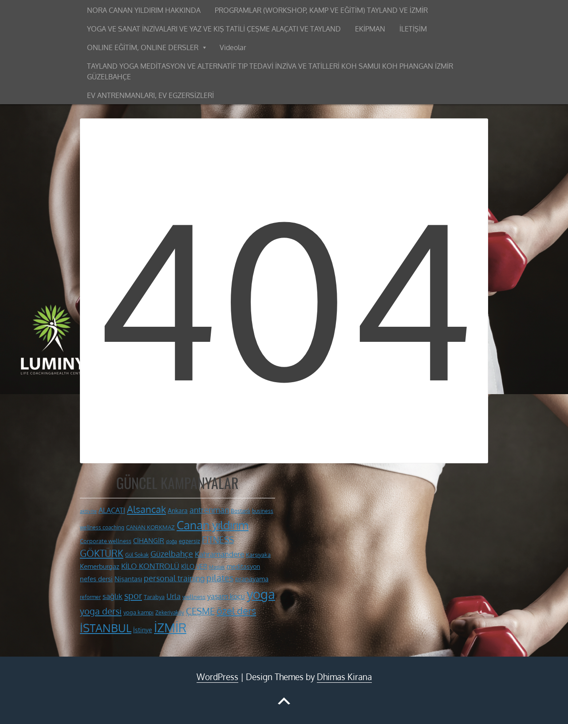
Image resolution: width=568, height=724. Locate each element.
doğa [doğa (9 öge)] (171, 541)
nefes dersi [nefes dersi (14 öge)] (96, 579)
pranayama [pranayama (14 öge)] (251, 579)
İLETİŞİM (413, 28)
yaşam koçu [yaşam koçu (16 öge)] (226, 596)
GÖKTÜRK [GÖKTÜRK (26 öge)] (101, 553)
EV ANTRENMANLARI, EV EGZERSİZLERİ (150, 95)
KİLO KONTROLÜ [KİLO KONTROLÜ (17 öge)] (150, 566)
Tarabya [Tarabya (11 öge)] (154, 596)
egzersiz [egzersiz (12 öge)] (189, 540)
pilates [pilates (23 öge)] (219, 577)
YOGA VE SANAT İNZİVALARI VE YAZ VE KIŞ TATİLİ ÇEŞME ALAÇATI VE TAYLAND (214, 28)
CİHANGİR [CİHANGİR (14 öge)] (148, 540)
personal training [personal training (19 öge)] (174, 578)
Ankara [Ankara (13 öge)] (178, 510)
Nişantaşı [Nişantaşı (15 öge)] (128, 578)
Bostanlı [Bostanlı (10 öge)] (240, 511)
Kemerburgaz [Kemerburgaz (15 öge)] (99, 566)
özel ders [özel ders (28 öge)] (236, 611)
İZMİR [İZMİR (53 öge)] (170, 627)
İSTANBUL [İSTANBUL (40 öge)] (105, 628)
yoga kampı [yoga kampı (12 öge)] (138, 612)
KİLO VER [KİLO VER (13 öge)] (194, 566)
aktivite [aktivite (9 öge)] (88, 511)
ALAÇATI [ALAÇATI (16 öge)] (112, 510)
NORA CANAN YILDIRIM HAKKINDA (144, 10)
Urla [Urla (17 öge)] (173, 596)
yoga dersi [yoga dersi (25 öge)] (101, 611)
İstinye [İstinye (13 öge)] (142, 630)
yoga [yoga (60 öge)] (261, 594)
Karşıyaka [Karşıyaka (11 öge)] (258, 554)
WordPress (217, 676)
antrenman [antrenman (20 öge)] (209, 510)
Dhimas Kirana (344, 676)
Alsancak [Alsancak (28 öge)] (146, 509)
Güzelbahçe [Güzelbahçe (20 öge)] (171, 553)
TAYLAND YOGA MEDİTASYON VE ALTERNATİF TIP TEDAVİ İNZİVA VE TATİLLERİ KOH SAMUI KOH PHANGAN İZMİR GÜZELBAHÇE (270, 71)
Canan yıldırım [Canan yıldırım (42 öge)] (212, 525)
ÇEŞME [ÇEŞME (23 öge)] (200, 611)
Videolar (233, 47)
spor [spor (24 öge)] (133, 595)
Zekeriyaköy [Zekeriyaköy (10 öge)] (169, 612)
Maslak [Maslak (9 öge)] (217, 567)
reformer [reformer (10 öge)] (90, 597)
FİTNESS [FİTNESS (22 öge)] (218, 539)
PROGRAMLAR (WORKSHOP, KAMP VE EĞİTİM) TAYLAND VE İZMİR (321, 10)
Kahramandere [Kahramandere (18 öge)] (219, 554)
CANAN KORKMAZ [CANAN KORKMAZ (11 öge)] (150, 527)
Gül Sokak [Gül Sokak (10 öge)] (137, 555)
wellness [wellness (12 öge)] (193, 596)
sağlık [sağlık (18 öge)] (112, 596)
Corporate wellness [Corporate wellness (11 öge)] (105, 540)
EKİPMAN (370, 28)
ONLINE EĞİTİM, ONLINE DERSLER (142, 47)
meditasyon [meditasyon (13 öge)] (243, 566)
